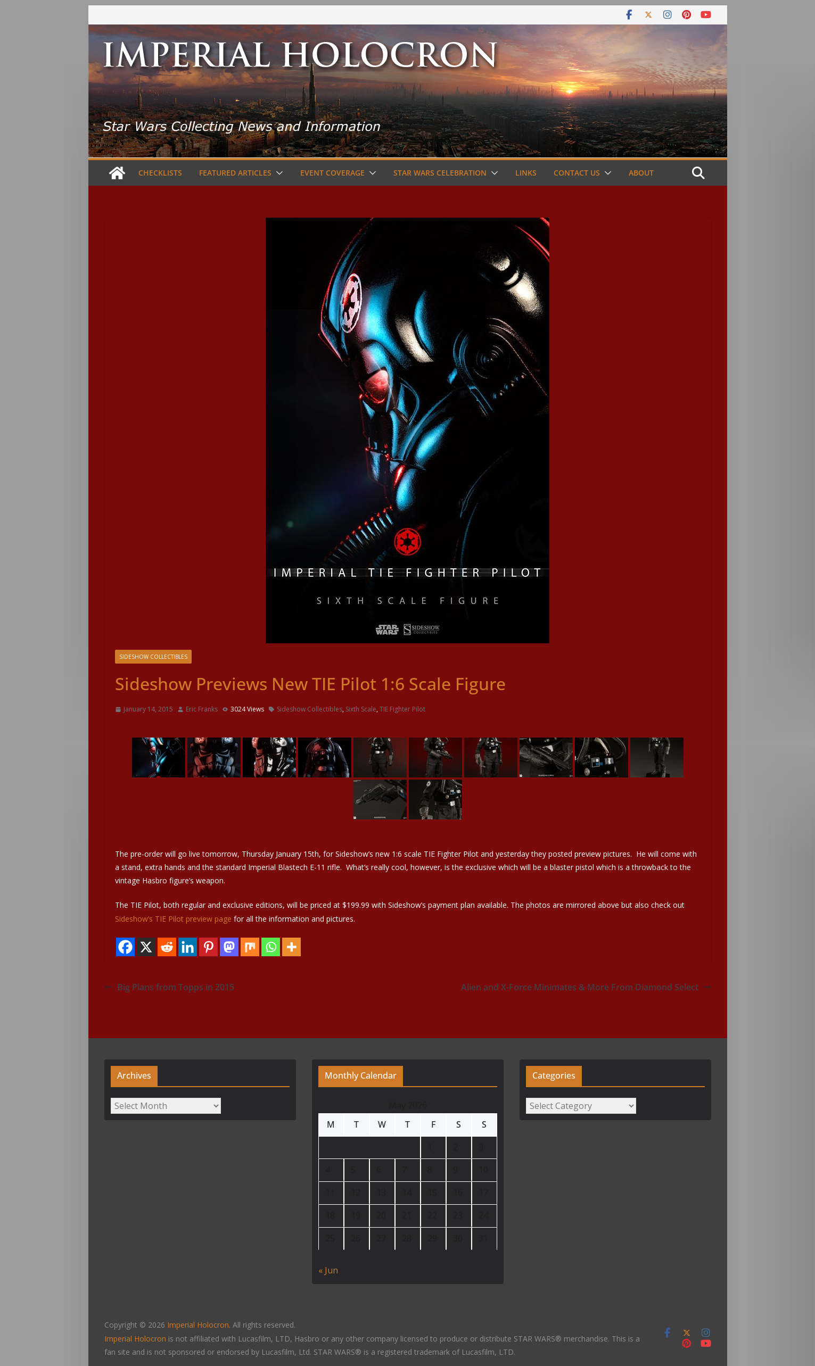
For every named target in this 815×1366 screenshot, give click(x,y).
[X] (146, 947)
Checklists (160, 173)
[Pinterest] (208, 947)
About (641, 173)
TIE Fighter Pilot (402, 709)
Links (526, 173)
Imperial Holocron (135, 1339)
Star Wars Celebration (440, 173)
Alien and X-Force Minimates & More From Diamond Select (586, 987)
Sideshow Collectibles (153, 656)
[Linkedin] (187, 947)
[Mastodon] (229, 947)
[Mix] (250, 947)
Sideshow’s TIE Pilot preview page (173, 919)
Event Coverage (332, 173)
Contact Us (577, 173)
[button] (277, 172)
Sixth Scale (360, 709)
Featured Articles (235, 173)
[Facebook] (125, 947)
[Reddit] (167, 947)
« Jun (328, 1270)
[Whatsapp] (270, 947)
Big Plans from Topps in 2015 (169, 987)
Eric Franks (202, 709)
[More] (291, 947)
